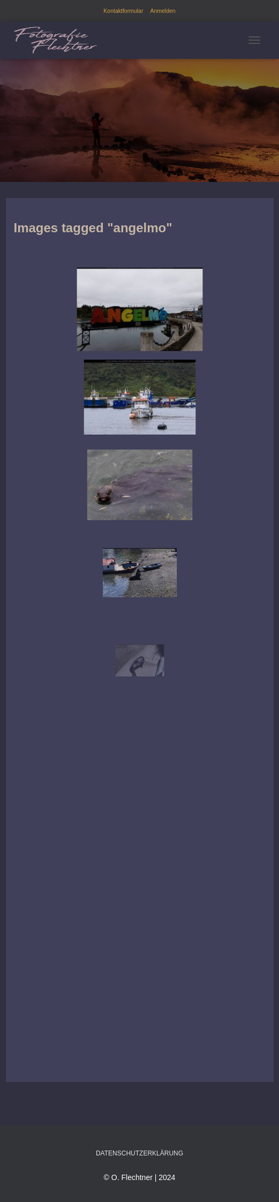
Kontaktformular (123, 10)
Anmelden (162, 10)
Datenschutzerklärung (139, 1153)
